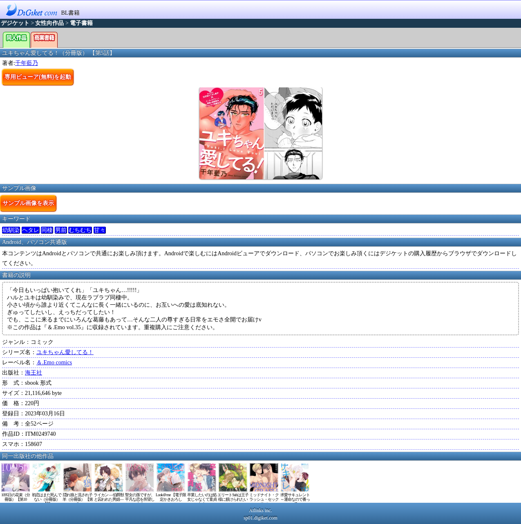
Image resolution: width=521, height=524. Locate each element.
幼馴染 (11, 230)
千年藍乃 (26, 63)
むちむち (80, 230)
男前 (61, 230)
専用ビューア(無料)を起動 (37, 77)
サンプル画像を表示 (28, 203)
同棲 (47, 230)
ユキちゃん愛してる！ (65, 352)
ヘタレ (30, 230)
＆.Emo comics (54, 362)
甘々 (99, 230)
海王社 (33, 373)
